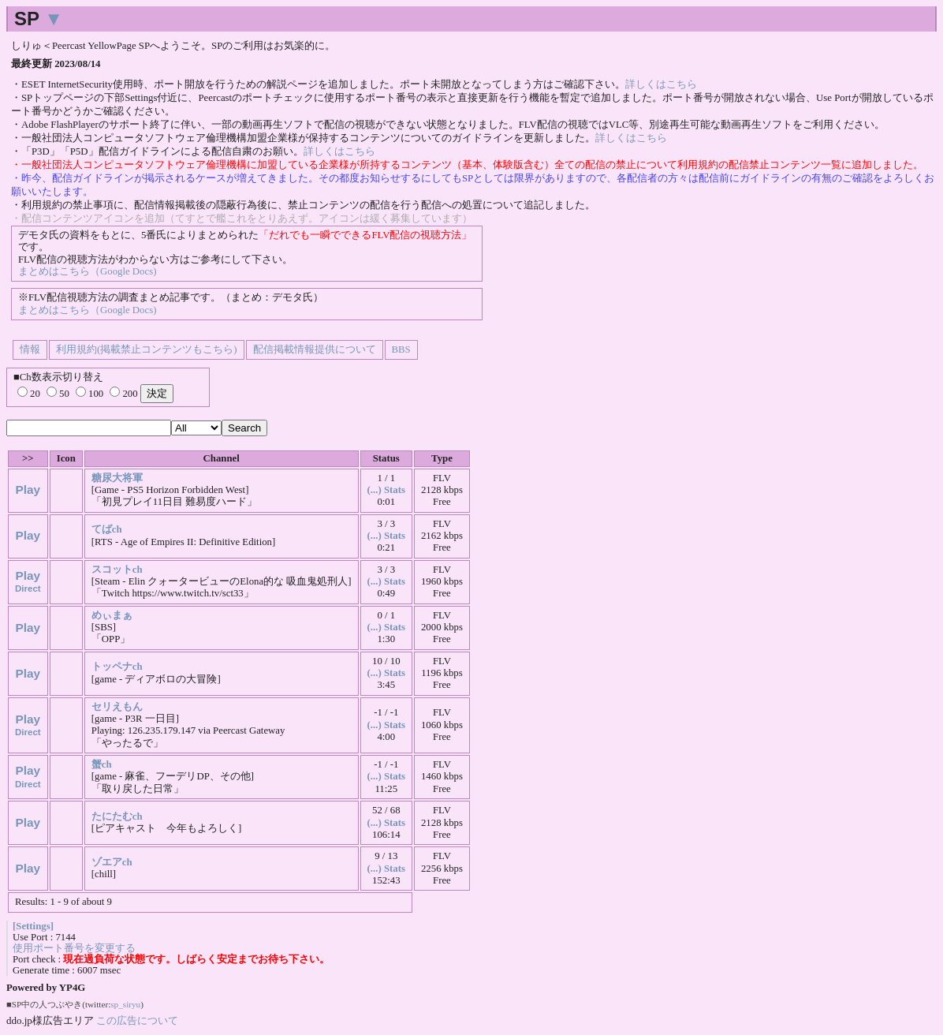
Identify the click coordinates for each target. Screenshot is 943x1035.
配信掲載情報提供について (314, 349)
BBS (401, 349)
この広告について (137, 1020)
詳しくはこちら (661, 84)
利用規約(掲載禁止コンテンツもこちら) (146, 349)
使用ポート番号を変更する (74, 948)
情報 (30, 349)
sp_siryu (125, 1004)
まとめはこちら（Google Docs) (87, 271)
